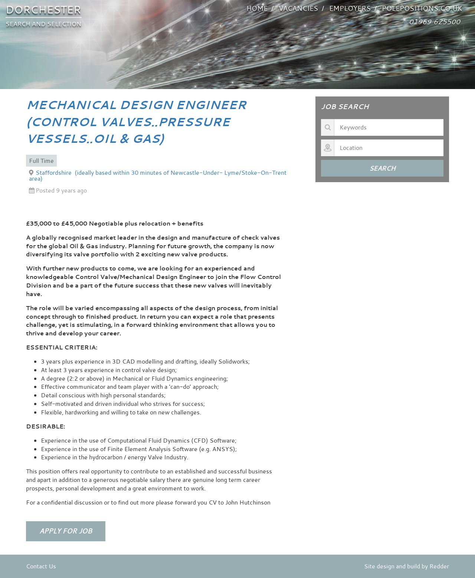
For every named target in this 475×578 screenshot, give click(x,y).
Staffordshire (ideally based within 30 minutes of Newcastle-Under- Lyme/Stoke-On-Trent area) (157, 175)
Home (257, 8)
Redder (439, 566)
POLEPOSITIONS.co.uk (422, 8)
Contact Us (41, 566)
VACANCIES (298, 8)
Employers (350, 8)
